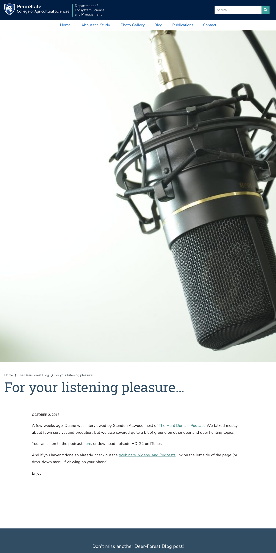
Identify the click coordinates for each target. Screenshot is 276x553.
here (87, 443)
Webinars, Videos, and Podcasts (147, 455)
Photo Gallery (133, 25)
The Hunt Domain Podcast (182, 425)
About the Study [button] (95, 25)
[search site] (266, 10)
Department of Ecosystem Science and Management (89, 10)
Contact (209, 25)
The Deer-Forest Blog (34, 375)
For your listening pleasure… (75, 375)
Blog (158, 25)
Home (65, 25)
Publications (182, 25)
